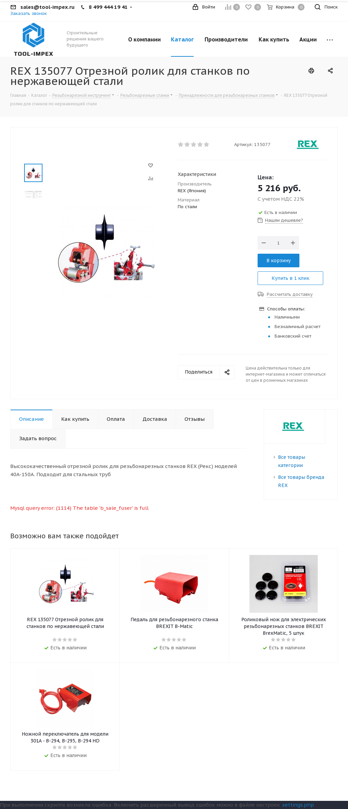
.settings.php (297, 805)
